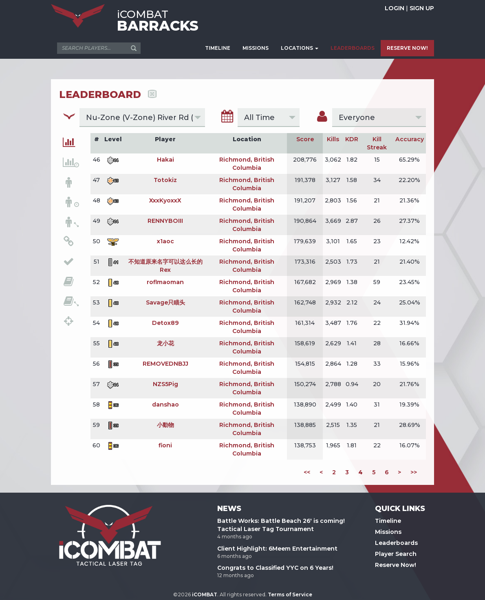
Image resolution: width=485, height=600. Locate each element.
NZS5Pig (165, 384)
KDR (351, 139)
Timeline (388, 520)
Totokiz (165, 180)
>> (413, 472)
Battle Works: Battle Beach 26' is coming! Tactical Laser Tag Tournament (281, 525)
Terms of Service (290, 594)
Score (305, 139)
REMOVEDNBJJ (165, 363)
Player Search (396, 554)
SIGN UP (422, 8)
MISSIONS (255, 48)
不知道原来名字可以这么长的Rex (165, 265)
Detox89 (165, 323)
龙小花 (165, 343)
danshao (165, 404)
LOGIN (394, 8)
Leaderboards (396, 543)
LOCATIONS (299, 48)
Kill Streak (377, 143)
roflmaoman (165, 282)
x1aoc (165, 241)
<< (307, 472)
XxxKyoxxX (165, 200)
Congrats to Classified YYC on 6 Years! (275, 567)
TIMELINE (217, 48)
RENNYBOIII (165, 220)
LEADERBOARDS (353, 48)
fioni (165, 445)
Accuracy (409, 139)
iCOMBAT (204, 594)
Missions (388, 532)
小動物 (165, 425)
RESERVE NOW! (407, 48)
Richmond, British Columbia (246, 163)
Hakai (165, 159)
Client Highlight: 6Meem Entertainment (277, 548)
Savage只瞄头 (165, 302)
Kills (333, 139)
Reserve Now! (395, 565)
